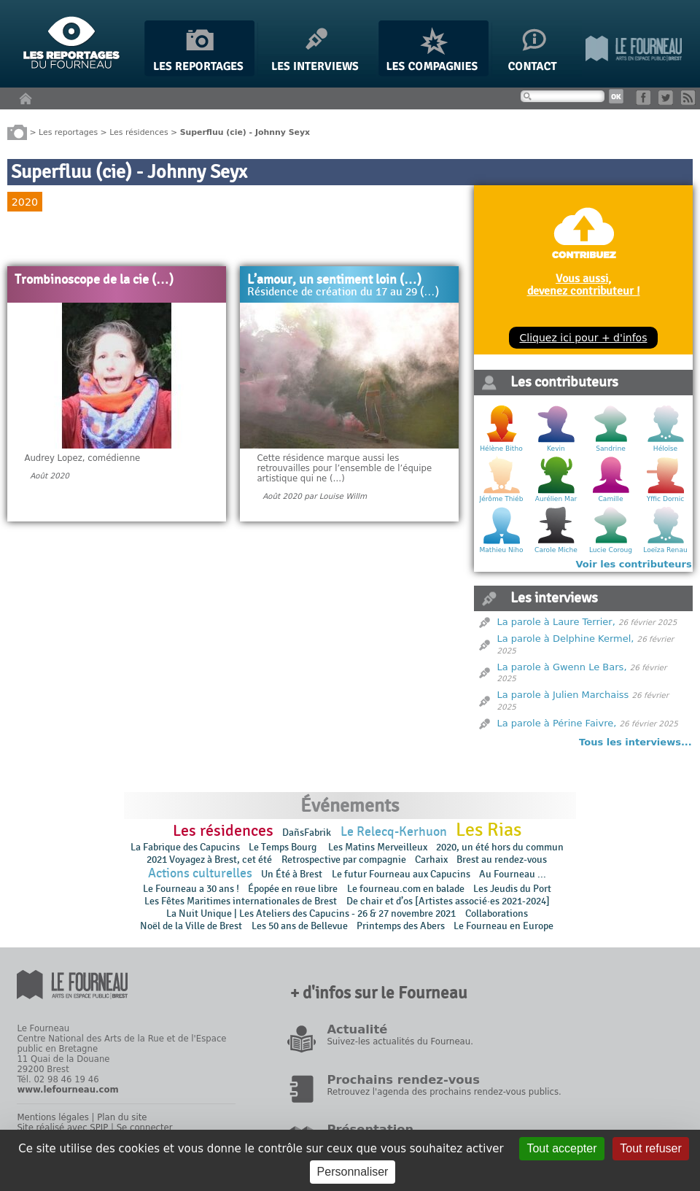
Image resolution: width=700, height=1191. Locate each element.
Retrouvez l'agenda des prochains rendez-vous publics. (444, 1092)
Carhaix (431, 859)
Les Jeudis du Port (512, 888)
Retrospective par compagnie (343, 859)
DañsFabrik (306, 832)
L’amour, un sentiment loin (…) (334, 280)
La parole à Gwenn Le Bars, (562, 667)
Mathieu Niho (501, 550)
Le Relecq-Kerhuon (394, 831)
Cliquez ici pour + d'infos (583, 338)
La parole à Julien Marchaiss (563, 694)
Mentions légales (52, 1117)
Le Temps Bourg (284, 847)
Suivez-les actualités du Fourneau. (399, 1041)
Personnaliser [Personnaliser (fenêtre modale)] (353, 1171)
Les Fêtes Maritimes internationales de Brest (240, 901)
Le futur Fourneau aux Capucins (401, 874)
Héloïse (665, 448)
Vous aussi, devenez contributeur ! (583, 284)
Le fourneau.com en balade (405, 888)
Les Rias (488, 830)
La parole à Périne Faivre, (557, 723)
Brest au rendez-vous (501, 859)
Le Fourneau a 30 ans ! (191, 888)
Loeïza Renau (665, 550)
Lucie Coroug (610, 550)
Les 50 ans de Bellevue (300, 926)
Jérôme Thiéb (502, 499)
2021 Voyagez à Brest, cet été (209, 859)
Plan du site (122, 1117)
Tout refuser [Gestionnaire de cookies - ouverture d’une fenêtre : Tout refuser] (650, 1148)
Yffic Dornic (666, 499)
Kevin (556, 448)
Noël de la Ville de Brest (191, 926)
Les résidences (138, 131)
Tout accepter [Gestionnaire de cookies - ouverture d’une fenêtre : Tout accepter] (561, 1148)
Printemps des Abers (401, 926)
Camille (611, 499)
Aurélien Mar (556, 499)
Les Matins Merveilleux (377, 847)
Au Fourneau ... (512, 874)
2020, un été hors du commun (500, 847)
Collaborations (496, 913)
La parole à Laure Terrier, (556, 621)
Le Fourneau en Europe (503, 926)
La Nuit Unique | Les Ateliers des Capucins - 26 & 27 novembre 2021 (311, 913)
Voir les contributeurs (634, 564)
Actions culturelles (200, 873)
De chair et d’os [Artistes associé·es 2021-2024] (448, 901)
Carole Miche (556, 550)
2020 (25, 202)
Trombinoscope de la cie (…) (94, 280)
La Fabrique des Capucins (185, 847)
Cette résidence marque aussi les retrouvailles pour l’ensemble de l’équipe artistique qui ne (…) (344, 468)
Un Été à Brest (291, 874)
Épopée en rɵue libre (293, 888)
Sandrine (611, 448)
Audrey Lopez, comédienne (82, 458)
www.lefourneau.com (67, 1090)
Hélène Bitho (501, 448)
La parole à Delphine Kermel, (565, 638)
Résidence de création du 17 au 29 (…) (343, 292)
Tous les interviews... (635, 742)
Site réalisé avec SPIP (62, 1127)
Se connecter (145, 1127)
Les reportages (68, 131)
